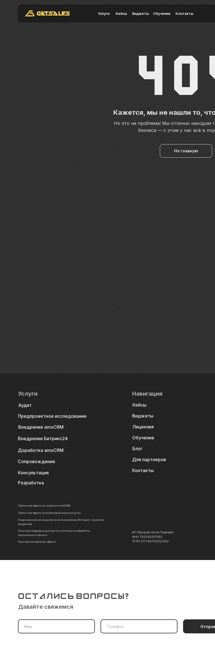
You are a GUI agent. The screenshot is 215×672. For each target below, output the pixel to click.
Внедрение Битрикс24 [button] (43, 438)
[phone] (139, 626)
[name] (56, 626)
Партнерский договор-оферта (39, 541)
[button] (39, 472)
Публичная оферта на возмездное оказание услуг (54, 512)
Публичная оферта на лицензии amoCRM (47, 505)
